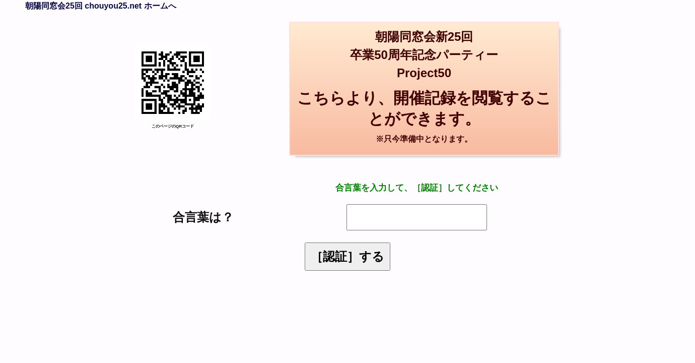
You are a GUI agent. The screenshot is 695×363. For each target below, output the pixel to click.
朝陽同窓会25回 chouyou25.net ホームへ (100, 6)
